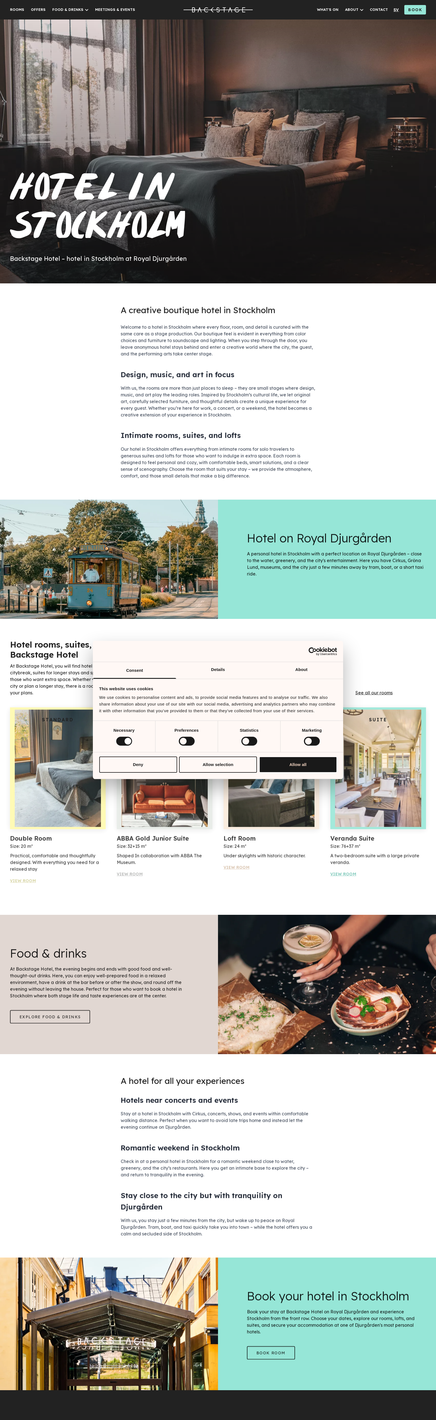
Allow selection (218, 764)
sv (396, 9)
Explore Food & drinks (50, 1019)
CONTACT (379, 9)
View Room (23, 883)
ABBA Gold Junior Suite (153, 841)
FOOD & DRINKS (67, 9)
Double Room (31, 841)
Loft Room (240, 841)
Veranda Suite (352, 841)
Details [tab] (218, 669)
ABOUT (351, 9)
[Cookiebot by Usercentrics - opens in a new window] (312, 651)
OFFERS (38, 9)
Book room (271, 1355)
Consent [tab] (134, 670)
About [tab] (301, 669)
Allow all (298, 764)
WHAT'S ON (327, 9)
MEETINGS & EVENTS (115, 9)
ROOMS (17, 9)
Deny (138, 764)
